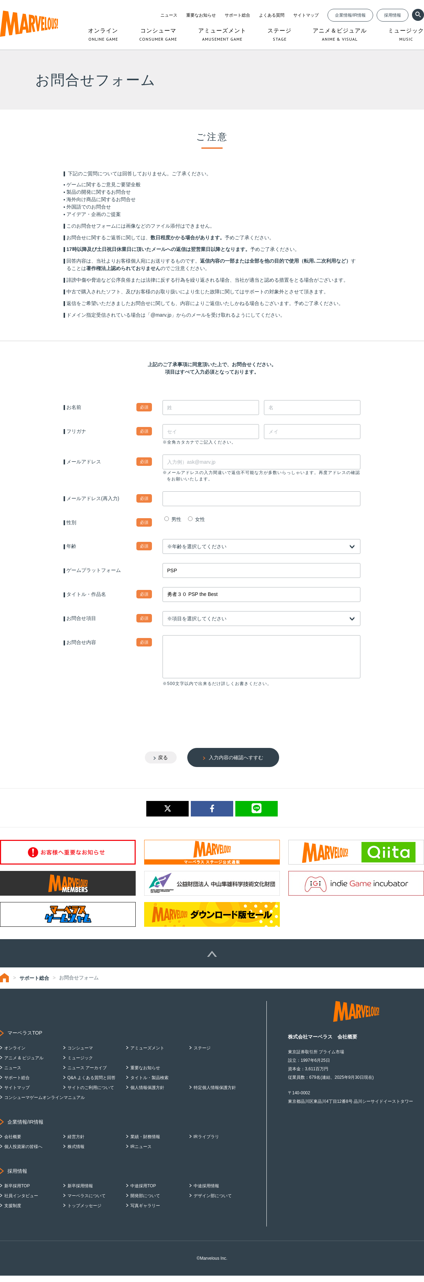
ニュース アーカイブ (87, 1074)
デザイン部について (213, 1202)
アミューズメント (147, 1054)
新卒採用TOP (17, 1192)
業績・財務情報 (145, 1143)
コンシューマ (80, 1054)
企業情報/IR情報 (350, 15)
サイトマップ (306, 15)
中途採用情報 (206, 1192)
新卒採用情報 (80, 1192)
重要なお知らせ (201, 15)
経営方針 (75, 1143)
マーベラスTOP (24, 1039)
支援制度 (12, 1212)
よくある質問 (271, 15)
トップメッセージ (84, 1212)
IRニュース (141, 1153)
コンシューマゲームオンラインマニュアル (44, 1103)
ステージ (202, 1054)
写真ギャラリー (145, 1212)
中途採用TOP (143, 1192)
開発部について (145, 1202)
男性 (172, 519)
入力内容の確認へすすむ (236, 764)
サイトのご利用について (90, 1093)
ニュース (168, 15)
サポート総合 (237, 15)
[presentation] (216, 716)
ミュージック (80, 1064)
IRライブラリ (206, 1143)
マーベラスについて (86, 1202)
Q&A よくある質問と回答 (91, 1084)
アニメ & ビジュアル (23, 1064)
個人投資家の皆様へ (23, 1153)
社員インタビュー (21, 1202)
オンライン (14, 1054)
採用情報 (392, 15)
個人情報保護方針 (147, 1093)
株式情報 (75, 1153)
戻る (163, 764)
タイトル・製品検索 (149, 1084)
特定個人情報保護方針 (215, 1093)
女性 (196, 519)
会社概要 (12, 1143)
